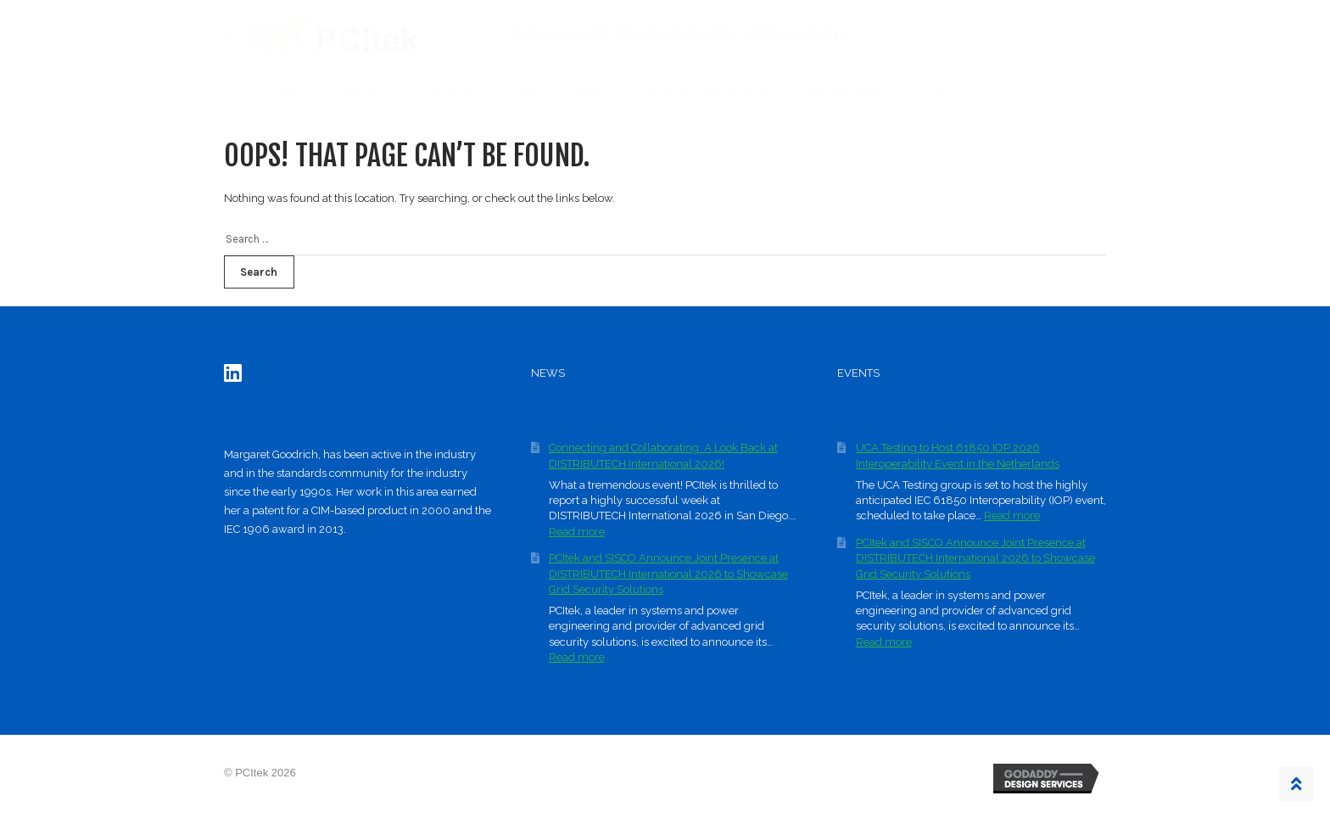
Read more (577, 531)
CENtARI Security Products (481, 88)
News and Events (845, 88)
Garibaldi (365, 88)
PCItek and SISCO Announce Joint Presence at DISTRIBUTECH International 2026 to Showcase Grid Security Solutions (668, 574)
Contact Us (942, 88)
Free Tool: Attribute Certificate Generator (675, 88)
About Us (293, 88)
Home (228, 88)
